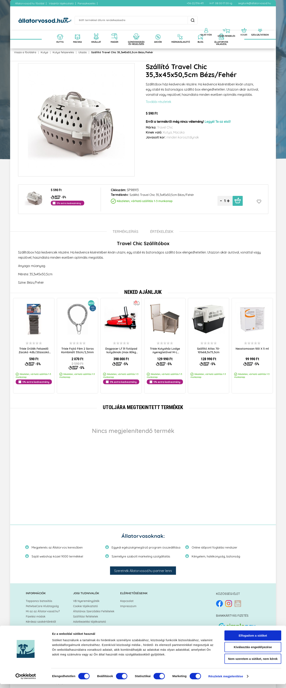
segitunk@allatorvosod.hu (254, 3)
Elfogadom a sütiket (253, 639)
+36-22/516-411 (195, 3)
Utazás (82, 52)
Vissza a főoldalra (25, 52)
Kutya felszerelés (63, 52)
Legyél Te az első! (218, 121)
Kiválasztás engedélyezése (253, 651)
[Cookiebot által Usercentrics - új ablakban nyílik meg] (25, 680)
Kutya (44, 52)
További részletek (158, 102)
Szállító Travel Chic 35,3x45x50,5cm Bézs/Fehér (122, 52)
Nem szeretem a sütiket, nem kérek (252, 662)
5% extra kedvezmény (35, 381)
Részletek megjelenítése (225, 680)
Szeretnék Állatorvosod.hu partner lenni (143, 571)
